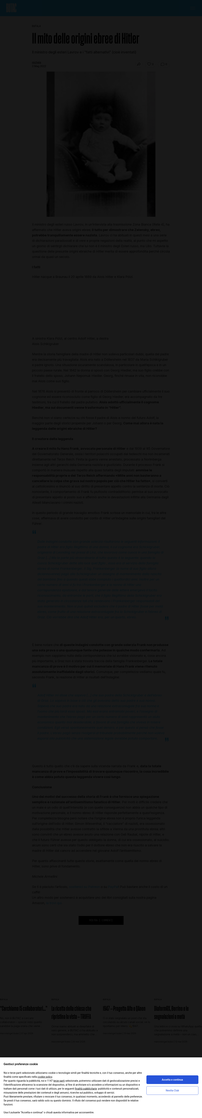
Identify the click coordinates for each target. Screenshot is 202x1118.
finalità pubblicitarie (86, 1088)
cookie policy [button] (45, 1076)
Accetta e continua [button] (172, 1079)
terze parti (59, 1080)
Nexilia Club (172, 1090)
